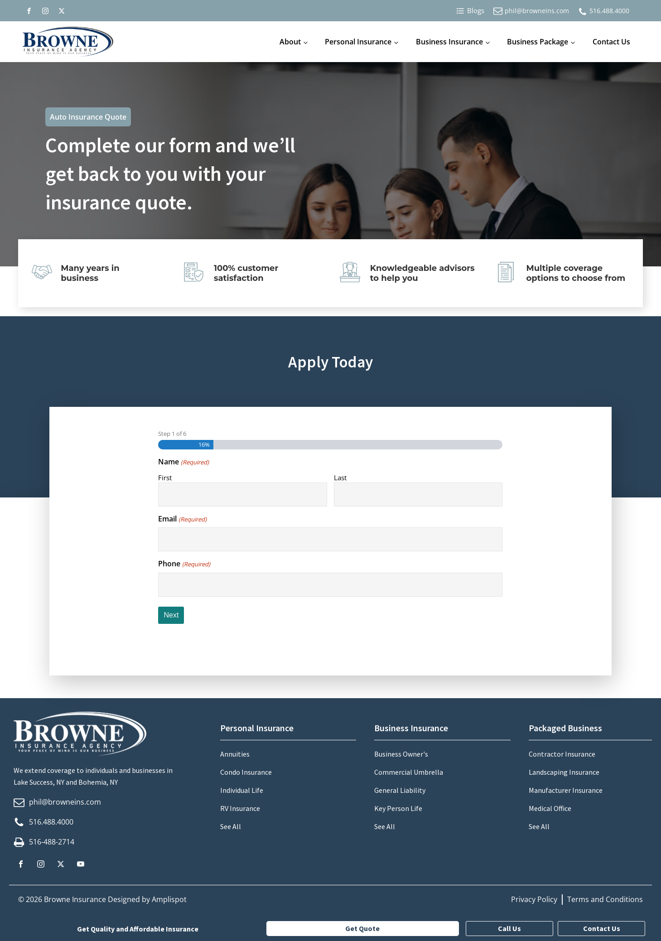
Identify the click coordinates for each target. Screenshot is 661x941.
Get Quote (362, 928)
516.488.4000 (609, 10)
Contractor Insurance (562, 753)
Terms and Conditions (605, 899)
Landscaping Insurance (564, 772)
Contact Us (611, 42)
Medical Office (550, 808)
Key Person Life (398, 808)
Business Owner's (401, 753)
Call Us (509, 928)
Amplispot (169, 899)
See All (230, 826)
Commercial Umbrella (408, 772)
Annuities (235, 753)
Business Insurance (449, 42)
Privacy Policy (534, 899)
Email (182, 519)
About (290, 42)
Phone (184, 564)
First (165, 477)
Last (340, 477)
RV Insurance (240, 808)
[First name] (242, 495)
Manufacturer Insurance (566, 790)
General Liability (399, 790)
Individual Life (241, 790)
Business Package (537, 42)
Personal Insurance (358, 42)
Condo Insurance (246, 772)
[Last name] (418, 495)
